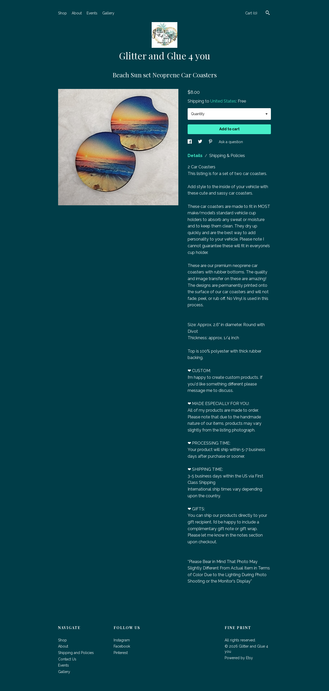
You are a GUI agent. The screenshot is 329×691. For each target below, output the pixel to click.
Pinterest (121, 653)
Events (92, 13)
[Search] (268, 13)
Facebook (122, 646)
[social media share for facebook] (190, 142)
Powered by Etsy (239, 658)
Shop (62, 13)
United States (223, 101)
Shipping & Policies (227, 155)
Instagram (122, 640)
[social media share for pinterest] (211, 142)
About (77, 13)
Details (196, 155)
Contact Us (67, 659)
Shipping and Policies (76, 653)
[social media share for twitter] (200, 142)
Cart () (251, 13)
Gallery (108, 13)
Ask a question (231, 142)
